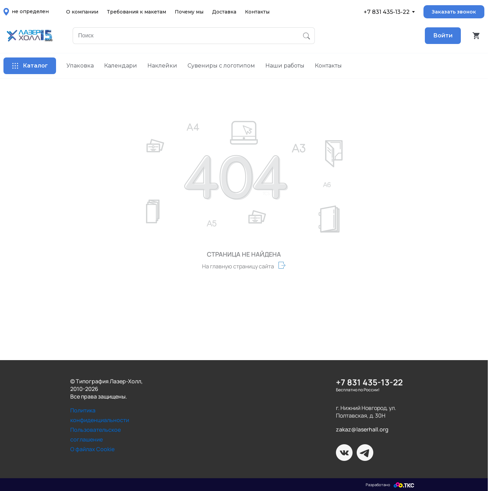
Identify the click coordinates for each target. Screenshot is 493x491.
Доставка (224, 12)
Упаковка (80, 65)
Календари (120, 65)
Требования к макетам (136, 12)
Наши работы (284, 65)
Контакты (257, 12)
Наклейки (162, 65)
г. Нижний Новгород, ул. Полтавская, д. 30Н (366, 411)
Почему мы (189, 12)
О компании (82, 12)
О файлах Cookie (92, 449)
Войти (443, 35)
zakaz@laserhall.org (362, 429)
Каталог (30, 65)
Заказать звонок (454, 12)
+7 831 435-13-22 (387, 12)
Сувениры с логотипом (221, 65)
